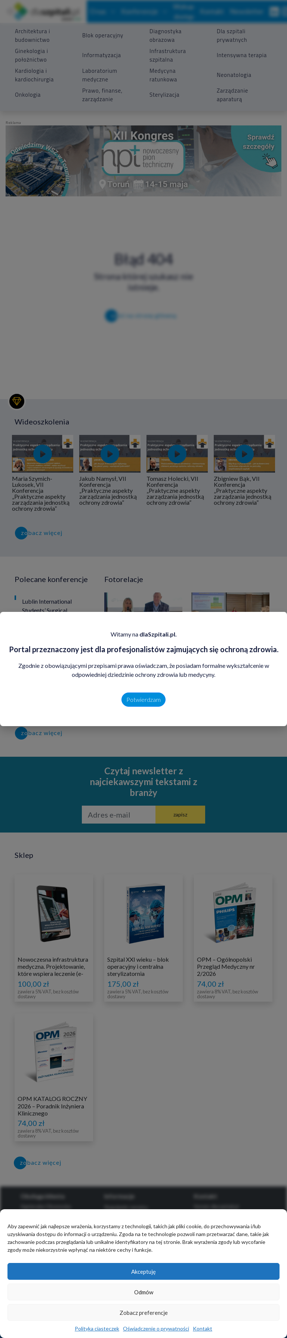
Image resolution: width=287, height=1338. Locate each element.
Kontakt (202, 1328)
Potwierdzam (143, 699)
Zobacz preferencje (144, 1312)
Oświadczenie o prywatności (156, 1328)
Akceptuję (143, 1271)
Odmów (143, 1292)
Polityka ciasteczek (97, 1328)
